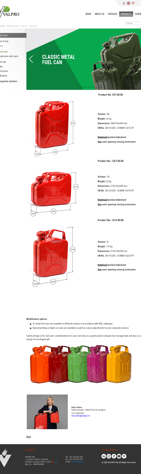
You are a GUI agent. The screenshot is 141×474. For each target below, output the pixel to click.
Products (126, 14)
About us (99, 14)
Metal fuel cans (13, 26)
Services (112, 14)
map (55, 462)
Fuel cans (33, 26)
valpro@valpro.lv (78, 461)
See (100, 141)
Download (102, 137)
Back (28, 436)
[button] (30, 59)
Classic (24, 26)
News (88, 14)
